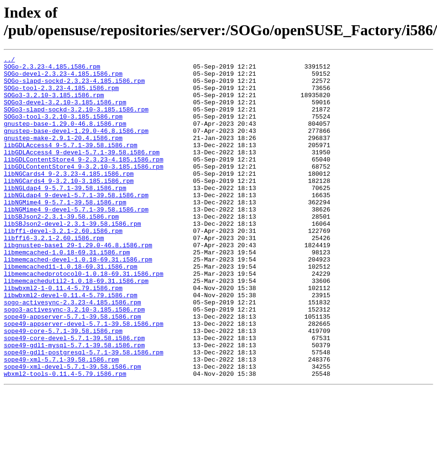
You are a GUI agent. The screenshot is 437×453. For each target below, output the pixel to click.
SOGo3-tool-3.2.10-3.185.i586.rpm (63, 129)
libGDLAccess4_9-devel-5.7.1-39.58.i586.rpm (82, 172)
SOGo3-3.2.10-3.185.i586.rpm (54, 103)
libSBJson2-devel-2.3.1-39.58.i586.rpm (72, 257)
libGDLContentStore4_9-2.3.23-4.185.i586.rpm (83, 180)
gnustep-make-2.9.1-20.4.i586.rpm (63, 155)
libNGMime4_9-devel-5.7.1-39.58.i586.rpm (76, 240)
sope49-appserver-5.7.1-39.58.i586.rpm (72, 369)
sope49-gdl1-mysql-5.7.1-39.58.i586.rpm (74, 403)
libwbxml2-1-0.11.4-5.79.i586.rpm (63, 335)
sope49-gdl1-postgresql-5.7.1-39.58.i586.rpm (83, 412)
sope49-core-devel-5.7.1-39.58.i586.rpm (74, 395)
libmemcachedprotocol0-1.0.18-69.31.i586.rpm (83, 317)
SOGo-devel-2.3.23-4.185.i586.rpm (63, 77)
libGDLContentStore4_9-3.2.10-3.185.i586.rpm (83, 189)
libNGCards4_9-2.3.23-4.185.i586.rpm (69, 197)
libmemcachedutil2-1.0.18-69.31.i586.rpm (76, 326)
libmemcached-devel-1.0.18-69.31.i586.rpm (78, 300)
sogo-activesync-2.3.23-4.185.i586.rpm (72, 352)
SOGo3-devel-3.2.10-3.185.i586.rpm (65, 112)
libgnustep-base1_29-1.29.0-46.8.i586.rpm (78, 283)
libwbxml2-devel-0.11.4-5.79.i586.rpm (70, 343)
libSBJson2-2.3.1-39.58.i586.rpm (61, 249)
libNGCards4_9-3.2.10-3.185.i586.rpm (69, 206)
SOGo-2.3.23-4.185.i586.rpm (52, 69)
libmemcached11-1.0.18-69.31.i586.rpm (70, 309)
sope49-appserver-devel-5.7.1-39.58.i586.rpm (83, 377)
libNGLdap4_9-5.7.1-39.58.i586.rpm (65, 215)
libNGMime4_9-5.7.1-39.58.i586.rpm (65, 232)
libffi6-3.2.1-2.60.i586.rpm (54, 275)
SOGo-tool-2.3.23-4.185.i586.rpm (61, 95)
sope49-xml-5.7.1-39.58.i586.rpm (61, 420)
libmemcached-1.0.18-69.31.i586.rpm (67, 292)
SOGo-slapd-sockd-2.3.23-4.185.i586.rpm (74, 86)
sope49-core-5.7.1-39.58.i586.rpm (63, 386)
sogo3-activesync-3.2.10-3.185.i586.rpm (74, 360)
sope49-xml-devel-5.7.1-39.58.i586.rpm (72, 429)
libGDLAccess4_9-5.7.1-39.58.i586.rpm (70, 163)
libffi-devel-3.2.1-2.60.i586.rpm (63, 266)
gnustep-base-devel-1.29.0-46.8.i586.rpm (76, 146)
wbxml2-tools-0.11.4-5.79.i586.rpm (65, 437)
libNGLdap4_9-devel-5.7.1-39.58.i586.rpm (76, 223)
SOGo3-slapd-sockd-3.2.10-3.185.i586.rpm (76, 120)
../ (9, 60)
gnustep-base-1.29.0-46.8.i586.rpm (65, 137)
